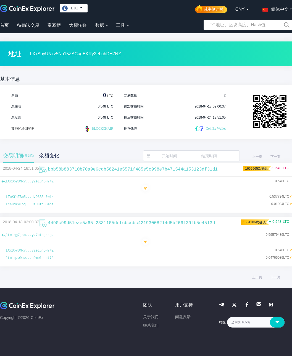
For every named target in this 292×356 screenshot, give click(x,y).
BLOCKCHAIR (98, 128)
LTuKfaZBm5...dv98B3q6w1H (30, 197)
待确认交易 (28, 25)
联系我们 (151, 325)
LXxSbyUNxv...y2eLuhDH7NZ (30, 182)
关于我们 (151, 317)
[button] (274, 8)
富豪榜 (54, 25)
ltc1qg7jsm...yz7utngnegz (30, 235)
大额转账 (78, 25)
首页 (4, 25)
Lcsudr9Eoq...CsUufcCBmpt (30, 204)
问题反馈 (183, 317)
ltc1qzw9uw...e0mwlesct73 (30, 258)
